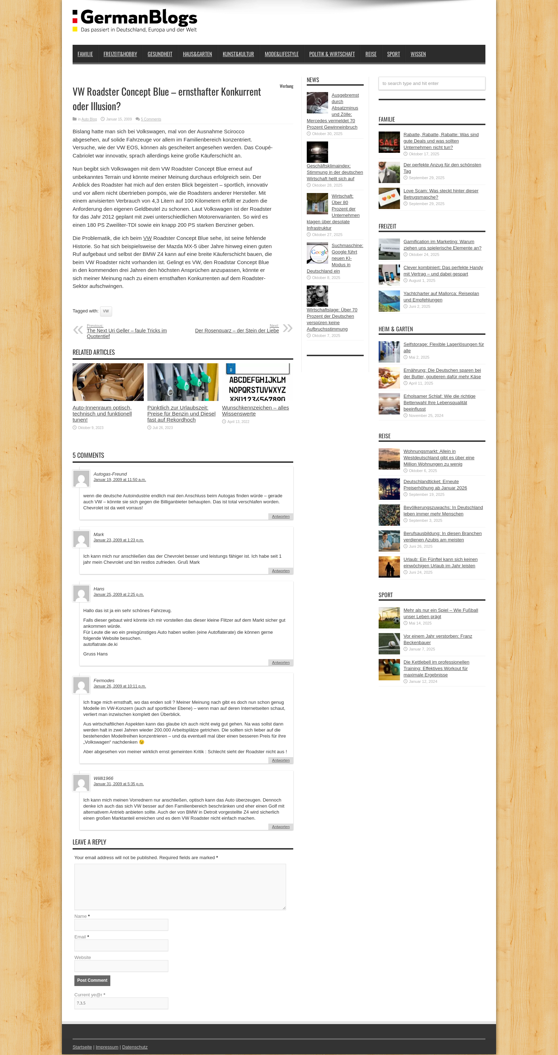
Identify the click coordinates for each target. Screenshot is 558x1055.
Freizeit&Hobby (120, 54)
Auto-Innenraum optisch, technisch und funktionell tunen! (102, 414)
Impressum (107, 1047)
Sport (393, 54)
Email (80, 937)
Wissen (418, 54)
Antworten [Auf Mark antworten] (281, 571)
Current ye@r (89, 995)
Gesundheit (160, 54)
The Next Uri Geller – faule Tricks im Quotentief (130, 331)
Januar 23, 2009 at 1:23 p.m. (119, 540)
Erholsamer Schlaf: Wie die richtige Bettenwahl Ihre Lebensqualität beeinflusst (439, 402)
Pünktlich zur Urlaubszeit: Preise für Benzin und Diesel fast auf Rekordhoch (181, 414)
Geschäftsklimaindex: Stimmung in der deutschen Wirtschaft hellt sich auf (335, 172)
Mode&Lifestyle (282, 54)
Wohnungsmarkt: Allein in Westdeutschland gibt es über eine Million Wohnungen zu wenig (439, 458)
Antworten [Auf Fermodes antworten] (281, 760)
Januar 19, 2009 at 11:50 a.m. (120, 479)
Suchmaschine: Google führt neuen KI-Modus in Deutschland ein (335, 258)
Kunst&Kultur (238, 54)
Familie (85, 54)
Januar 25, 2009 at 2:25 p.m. (119, 594)
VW (147, 238)
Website (82, 958)
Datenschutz (135, 1047)
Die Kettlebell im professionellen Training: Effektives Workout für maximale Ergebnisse (436, 668)
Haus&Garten (197, 54)
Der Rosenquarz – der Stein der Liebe (235, 328)
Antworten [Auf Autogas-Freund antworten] (281, 516)
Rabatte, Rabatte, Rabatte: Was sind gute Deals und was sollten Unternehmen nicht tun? (441, 141)
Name (80, 917)
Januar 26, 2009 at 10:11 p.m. (120, 686)
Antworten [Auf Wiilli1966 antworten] (281, 827)
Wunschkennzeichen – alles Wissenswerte (255, 411)
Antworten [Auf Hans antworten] (281, 662)
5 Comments (151, 119)
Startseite (82, 1047)
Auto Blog (89, 119)
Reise (371, 54)
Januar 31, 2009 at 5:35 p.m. (119, 784)
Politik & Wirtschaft (332, 54)
